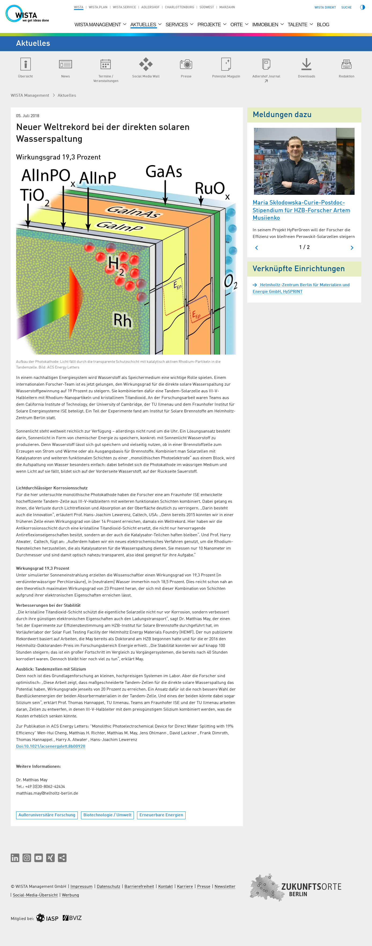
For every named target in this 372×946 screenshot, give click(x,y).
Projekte (209, 24)
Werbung (70, 895)
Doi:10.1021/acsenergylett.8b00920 (50, 746)
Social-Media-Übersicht (35, 895)
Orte (237, 24)
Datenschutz (108, 887)
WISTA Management (98, 24)
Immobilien (265, 24)
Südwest (207, 7)
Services (177, 24)
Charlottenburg (179, 7)
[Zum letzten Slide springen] (257, 248)
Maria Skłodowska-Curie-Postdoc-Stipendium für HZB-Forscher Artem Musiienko (301, 210)
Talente (298, 24)
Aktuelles (143, 24)
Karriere (185, 887)
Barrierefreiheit (139, 887)
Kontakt (165, 887)
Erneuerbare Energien (161, 815)
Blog (323, 24)
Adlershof (150, 7)
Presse (203, 887)
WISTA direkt (325, 7)
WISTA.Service (124, 7)
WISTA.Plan (98, 7)
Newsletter (225, 887)
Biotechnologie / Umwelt (107, 815)
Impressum (82, 887)
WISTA (78, 7)
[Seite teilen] (62, 858)
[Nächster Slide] (352, 248)
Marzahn (227, 7)
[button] (15, 858)
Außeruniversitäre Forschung (47, 815)
